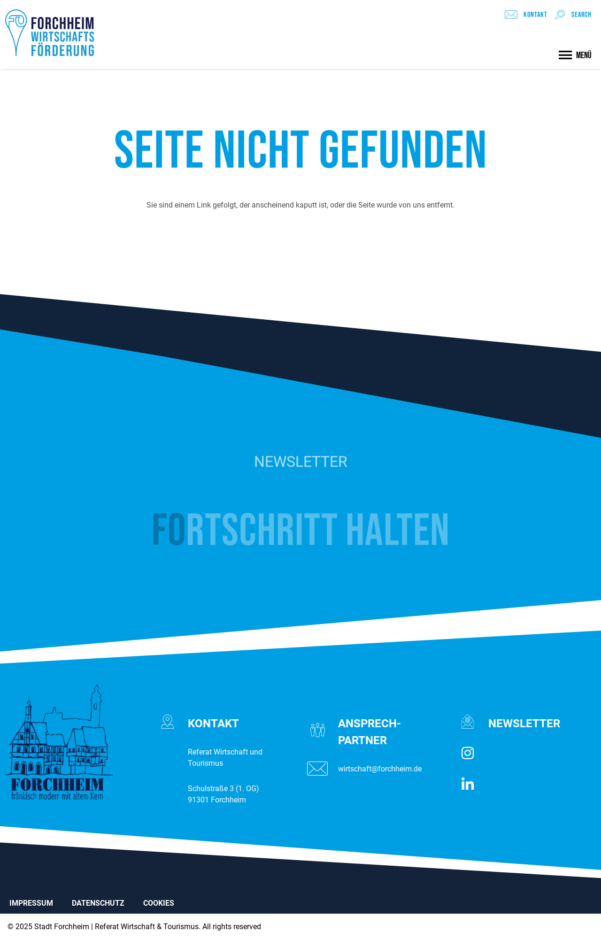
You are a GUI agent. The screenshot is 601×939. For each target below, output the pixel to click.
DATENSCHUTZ (98, 903)
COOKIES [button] (158, 903)
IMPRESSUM (31, 903)
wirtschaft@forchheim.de (380, 768)
